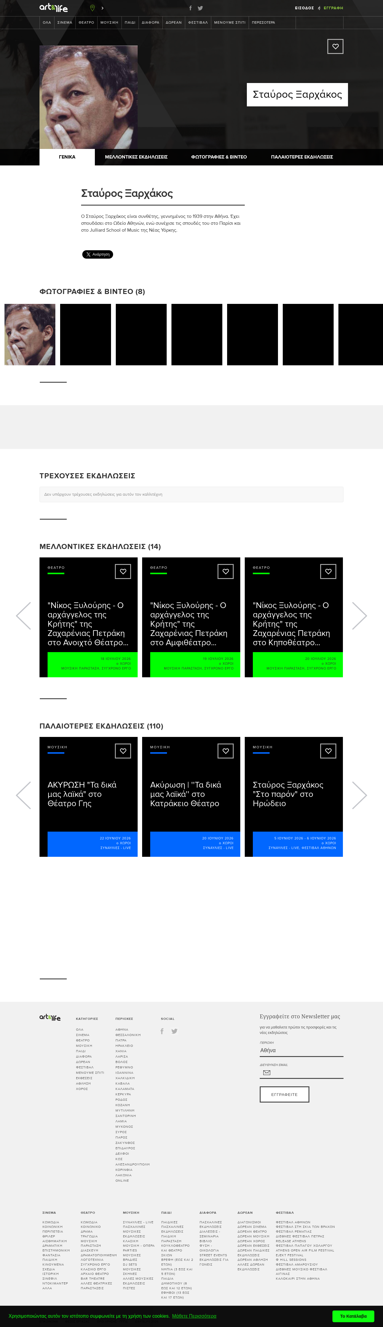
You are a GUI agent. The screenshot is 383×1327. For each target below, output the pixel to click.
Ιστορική (50, 1273)
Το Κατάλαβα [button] (353, 1316)
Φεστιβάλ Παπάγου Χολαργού (304, 1245)
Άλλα (47, 1288)
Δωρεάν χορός (251, 1241)
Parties (130, 1250)
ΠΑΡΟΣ (121, 1137)
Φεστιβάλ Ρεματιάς (294, 1231)
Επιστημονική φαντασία (56, 1253)
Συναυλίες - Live (116, 848)
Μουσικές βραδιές (132, 1258)
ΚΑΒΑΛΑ (122, 1083)
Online (122, 1180)
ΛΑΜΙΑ (121, 1121)
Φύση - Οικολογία (209, 1248)
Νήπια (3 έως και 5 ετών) (177, 1272)
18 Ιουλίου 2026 (116, 659)
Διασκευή (89, 1250)
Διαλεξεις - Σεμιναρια (210, 1234)
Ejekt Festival (290, 1255)
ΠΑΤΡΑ (121, 1040)
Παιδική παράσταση (171, 1239)
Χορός (82, 1089)
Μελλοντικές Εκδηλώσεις (136, 157)
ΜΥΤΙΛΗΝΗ (125, 1110)
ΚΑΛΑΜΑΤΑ (124, 1089)
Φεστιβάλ (198, 23)
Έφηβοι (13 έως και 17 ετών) (175, 1295)
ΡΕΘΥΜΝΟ (124, 1067)
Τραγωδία (89, 1236)
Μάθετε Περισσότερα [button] (194, 1316)
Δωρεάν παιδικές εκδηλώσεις (254, 1253)
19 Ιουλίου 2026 (218, 659)
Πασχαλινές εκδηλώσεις (211, 1225)
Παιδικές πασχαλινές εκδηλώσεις (172, 1227)
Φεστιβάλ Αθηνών (319, 848)
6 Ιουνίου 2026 (321, 838)
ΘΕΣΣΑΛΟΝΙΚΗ (128, 1035)
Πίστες (129, 1288)
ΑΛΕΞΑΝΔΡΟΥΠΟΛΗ (132, 1164)
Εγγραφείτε (284, 1095)
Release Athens (291, 1241)
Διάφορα (150, 23)
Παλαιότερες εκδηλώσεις (302, 157)
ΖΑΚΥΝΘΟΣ (125, 1142)
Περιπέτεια (52, 1231)
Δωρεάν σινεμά (252, 1226)
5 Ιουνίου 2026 (288, 838)
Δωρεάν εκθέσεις (254, 1245)
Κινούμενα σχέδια (53, 1267)
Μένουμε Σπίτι (230, 23)
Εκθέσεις (84, 1078)
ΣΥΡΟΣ (121, 1132)
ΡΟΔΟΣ (121, 1099)
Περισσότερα (266, 22)
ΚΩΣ (119, 1159)
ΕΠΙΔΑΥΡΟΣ (125, 1148)
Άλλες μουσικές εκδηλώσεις (138, 1281)
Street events (213, 1255)
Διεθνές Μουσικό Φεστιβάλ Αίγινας (301, 1272)
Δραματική (52, 1245)
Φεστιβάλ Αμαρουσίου (297, 1264)
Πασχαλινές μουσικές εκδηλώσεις (134, 1231)
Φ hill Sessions (291, 1259)
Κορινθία (124, 1169)
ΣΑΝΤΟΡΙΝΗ (125, 1116)
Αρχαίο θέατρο (95, 1273)
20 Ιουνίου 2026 (218, 838)
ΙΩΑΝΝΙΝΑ (124, 1072)
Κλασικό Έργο (93, 1269)
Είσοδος (305, 8)
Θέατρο (86, 23)
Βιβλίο (206, 1241)
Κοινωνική (52, 1226)
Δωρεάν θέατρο (252, 1231)
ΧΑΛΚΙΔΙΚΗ (125, 1078)
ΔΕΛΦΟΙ (122, 1153)
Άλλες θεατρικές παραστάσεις (96, 1286)
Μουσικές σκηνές (132, 1272)
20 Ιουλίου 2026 (320, 659)
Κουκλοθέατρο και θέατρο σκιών (175, 1250)
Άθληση (83, 1083)
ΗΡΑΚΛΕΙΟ (124, 1045)
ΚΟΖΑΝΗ (122, 1105)
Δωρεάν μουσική (254, 1236)
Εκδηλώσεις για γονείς (214, 1262)
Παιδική (49, 1259)
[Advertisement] (299, 217)
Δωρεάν (174, 23)
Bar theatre (93, 1278)
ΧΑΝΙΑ (121, 1051)
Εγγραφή (334, 8)
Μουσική (109, 23)
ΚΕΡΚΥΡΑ (123, 1094)
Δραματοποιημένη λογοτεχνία (99, 1258)
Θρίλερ (48, 1236)
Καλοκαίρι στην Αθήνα (298, 1278)
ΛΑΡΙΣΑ (121, 1056)
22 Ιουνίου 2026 (115, 838)
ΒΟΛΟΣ (121, 1062)
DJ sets (130, 1264)
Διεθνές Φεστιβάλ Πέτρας (300, 1236)
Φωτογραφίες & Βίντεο (219, 157)
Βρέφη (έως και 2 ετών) (177, 1262)
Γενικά (67, 157)
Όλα (47, 23)
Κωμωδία (50, 1222)
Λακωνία (123, 1175)
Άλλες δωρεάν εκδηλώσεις (251, 1267)
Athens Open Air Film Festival (305, 1250)
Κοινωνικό (91, 1226)
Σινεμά (64, 23)
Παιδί (130, 23)
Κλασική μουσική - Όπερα (139, 1243)
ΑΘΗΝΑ (121, 1029)
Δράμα (87, 1231)
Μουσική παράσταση (80, 668)
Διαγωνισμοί (249, 1222)
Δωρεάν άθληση (253, 1259)
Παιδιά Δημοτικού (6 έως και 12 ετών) (176, 1283)
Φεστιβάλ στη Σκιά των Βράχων (305, 1226)
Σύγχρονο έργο (116, 668)
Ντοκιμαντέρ (55, 1283)
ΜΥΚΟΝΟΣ (124, 1126)
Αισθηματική (54, 1241)
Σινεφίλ (49, 1278)
